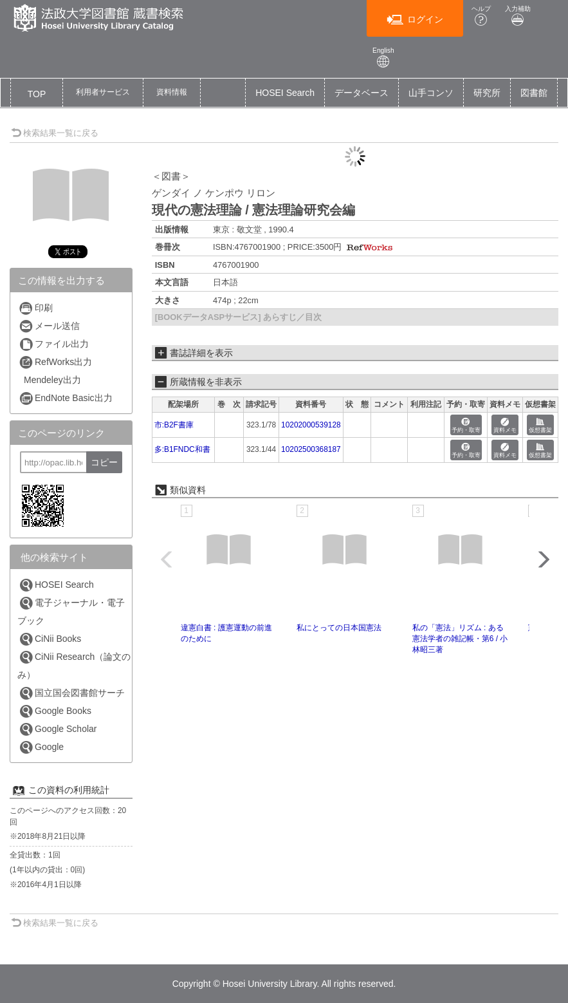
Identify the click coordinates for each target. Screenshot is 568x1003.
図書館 (533, 93)
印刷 (36, 308)
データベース (361, 93)
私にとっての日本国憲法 (339, 627)
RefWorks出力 (55, 362)
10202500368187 (311, 449)
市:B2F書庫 (174, 424)
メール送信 (49, 326)
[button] (103, 93)
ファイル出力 (54, 344)
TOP (37, 94)
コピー (104, 462)
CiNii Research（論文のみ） (74, 665)
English (383, 57)
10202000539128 (311, 424)
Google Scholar (58, 729)
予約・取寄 (466, 426)
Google (41, 747)
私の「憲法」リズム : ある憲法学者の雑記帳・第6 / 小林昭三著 (460, 638)
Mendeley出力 (52, 380)
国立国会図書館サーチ (72, 693)
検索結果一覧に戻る (54, 133)
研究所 (486, 93)
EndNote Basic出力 (66, 398)
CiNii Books (50, 639)
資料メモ (505, 426)
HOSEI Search (285, 93)
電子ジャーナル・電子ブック (71, 611)
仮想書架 (540, 426)
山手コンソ (430, 93)
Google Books (55, 711)
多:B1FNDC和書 (182, 449)
